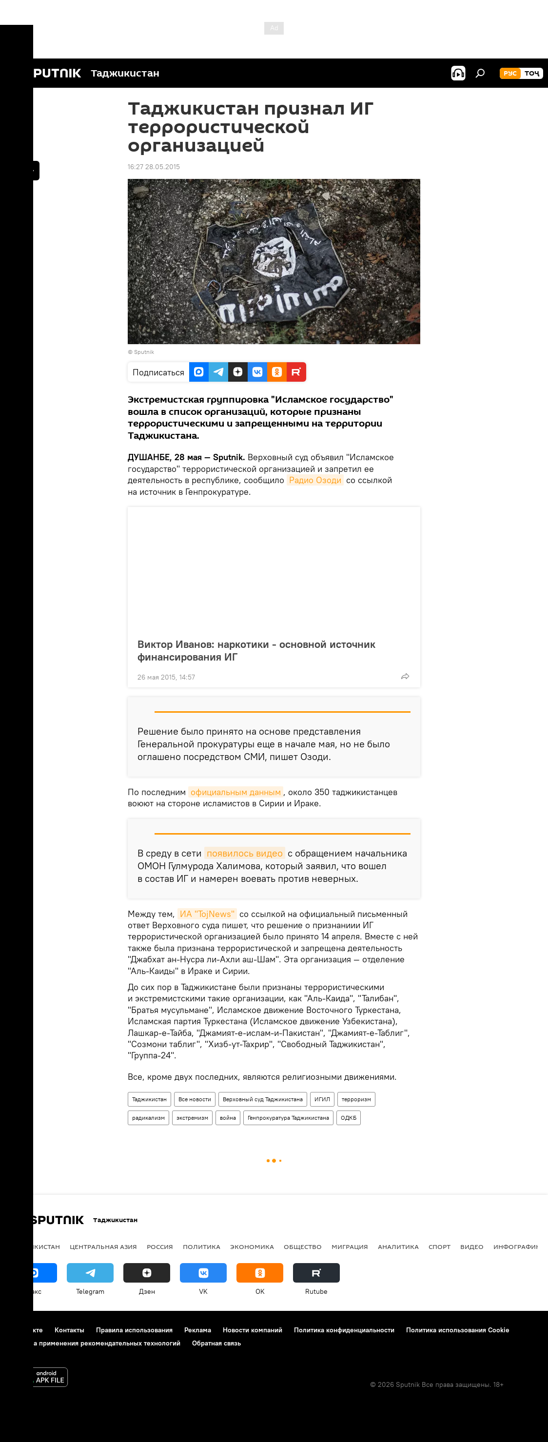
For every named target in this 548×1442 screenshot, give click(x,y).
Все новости (194, 1099)
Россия (160, 1246)
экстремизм (192, 1117)
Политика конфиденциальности (344, 1329)
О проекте (26, 1329)
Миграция (350, 1246)
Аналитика (398, 1246)
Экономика (252, 1246)
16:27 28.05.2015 (154, 166)
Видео (472, 1246)
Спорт (439, 1246)
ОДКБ (348, 1117)
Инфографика (519, 1246)
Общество (303, 1246)
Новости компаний (252, 1329)
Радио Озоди (315, 480)
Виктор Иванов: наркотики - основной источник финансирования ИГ (256, 650)
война (228, 1117)
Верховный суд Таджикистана (263, 1099)
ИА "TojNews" (207, 913)
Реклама (197, 1329)
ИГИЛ (322, 1099)
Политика (201, 1246)
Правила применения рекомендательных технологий (95, 1343)
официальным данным (236, 792)
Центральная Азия (103, 1246)
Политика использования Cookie (457, 1329)
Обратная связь (216, 1343)
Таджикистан (149, 1099)
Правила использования (134, 1329)
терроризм (356, 1099)
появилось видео (245, 853)
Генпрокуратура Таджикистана (288, 1117)
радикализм (148, 1117)
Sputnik (144, 351)
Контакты (69, 1329)
